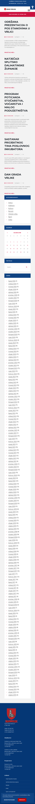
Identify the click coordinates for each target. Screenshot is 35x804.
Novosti (10, 211)
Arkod (7, 788)
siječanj (12, 292)
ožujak (12, 289)
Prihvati (22, 800)
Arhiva (10, 203)
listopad (12, 301)
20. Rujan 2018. (9, 36)
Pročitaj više (9, 52)
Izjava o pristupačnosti (10, 792)
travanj (12, 287)
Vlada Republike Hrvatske (11, 779)
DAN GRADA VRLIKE (12, 176)
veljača (12, 323)
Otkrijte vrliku (13, 214)
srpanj (12, 309)
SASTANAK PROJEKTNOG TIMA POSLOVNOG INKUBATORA (16, 144)
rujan (17, 232)
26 (13, 252)
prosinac (12, 295)
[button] (32, 7)
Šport (10, 217)
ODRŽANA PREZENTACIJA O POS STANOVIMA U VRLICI (17, 26)
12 (13, 245)
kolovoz (12, 306)
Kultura (10, 208)
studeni (12, 298)
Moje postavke (9, 800)
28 (20, 252)
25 (10, 252)
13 (17, 245)
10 (7, 245)
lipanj (11, 281)
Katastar (7, 785)
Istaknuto (11, 205)
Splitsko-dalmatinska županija (12, 782)
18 (10, 249)
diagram (18, 37)
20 (17, 249)
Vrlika (10, 220)
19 (13, 249)
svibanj (12, 284)
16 (27, 245)
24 (7, 252)
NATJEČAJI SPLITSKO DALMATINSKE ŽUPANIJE (14, 63)
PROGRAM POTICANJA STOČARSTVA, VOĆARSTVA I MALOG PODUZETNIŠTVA (16, 102)
